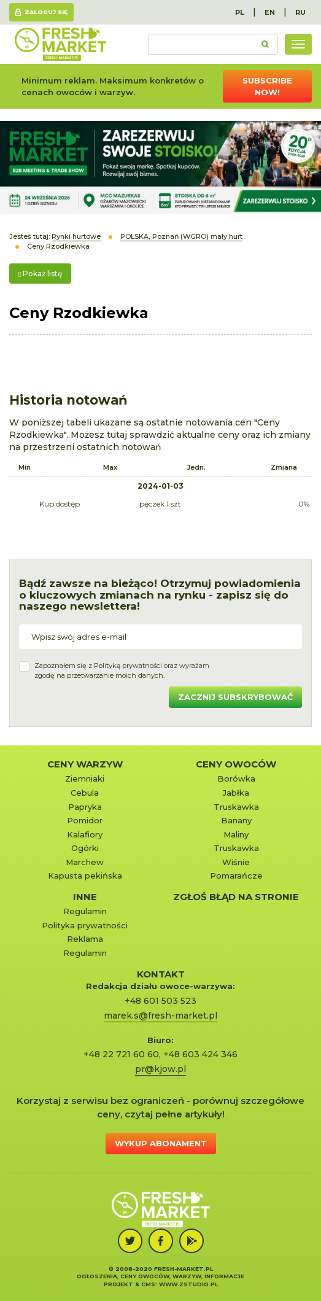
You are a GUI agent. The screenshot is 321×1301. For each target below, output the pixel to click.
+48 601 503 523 (160, 1000)
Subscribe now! (267, 86)
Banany (236, 820)
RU (300, 12)
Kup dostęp (59, 503)
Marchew (85, 862)
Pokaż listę (40, 273)
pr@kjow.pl (160, 1068)
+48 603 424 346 (200, 1054)
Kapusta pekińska (85, 875)
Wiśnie (236, 862)
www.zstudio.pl (188, 1284)
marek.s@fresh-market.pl (160, 1015)
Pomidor (84, 820)
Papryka (85, 807)
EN (270, 12)
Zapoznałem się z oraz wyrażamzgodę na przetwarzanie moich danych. (121, 670)
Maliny (236, 834)
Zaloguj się (46, 12)
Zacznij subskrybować (235, 697)
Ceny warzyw (85, 764)
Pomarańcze (236, 875)
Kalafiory (84, 834)
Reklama (85, 939)
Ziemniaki (84, 778)
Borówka (236, 778)
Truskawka (236, 807)
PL (239, 12)
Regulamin (85, 911)
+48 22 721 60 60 (121, 1054)
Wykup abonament (161, 1143)
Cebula (85, 793)
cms (148, 1284)
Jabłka (236, 793)
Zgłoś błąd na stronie (236, 897)
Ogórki (85, 848)
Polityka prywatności (85, 925)
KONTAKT (161, 974)
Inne (85, 897)
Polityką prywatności (128, 665)
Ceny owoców (236, 764)
